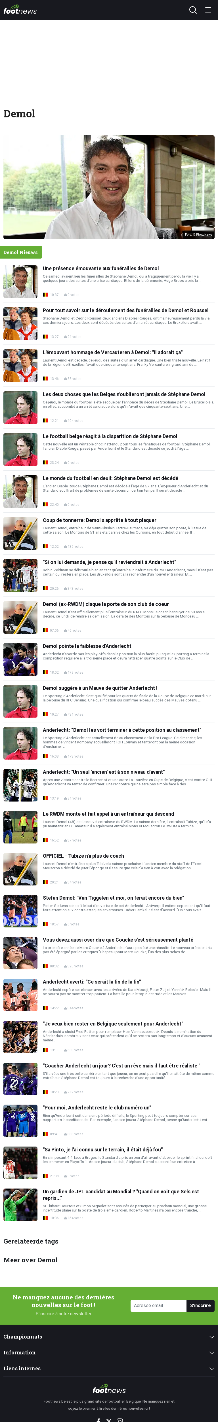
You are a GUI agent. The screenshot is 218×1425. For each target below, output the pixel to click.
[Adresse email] (159, 1306)
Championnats (22, 1336)
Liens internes (22, 1368)
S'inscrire (200, 1305)
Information (19, 1352)
